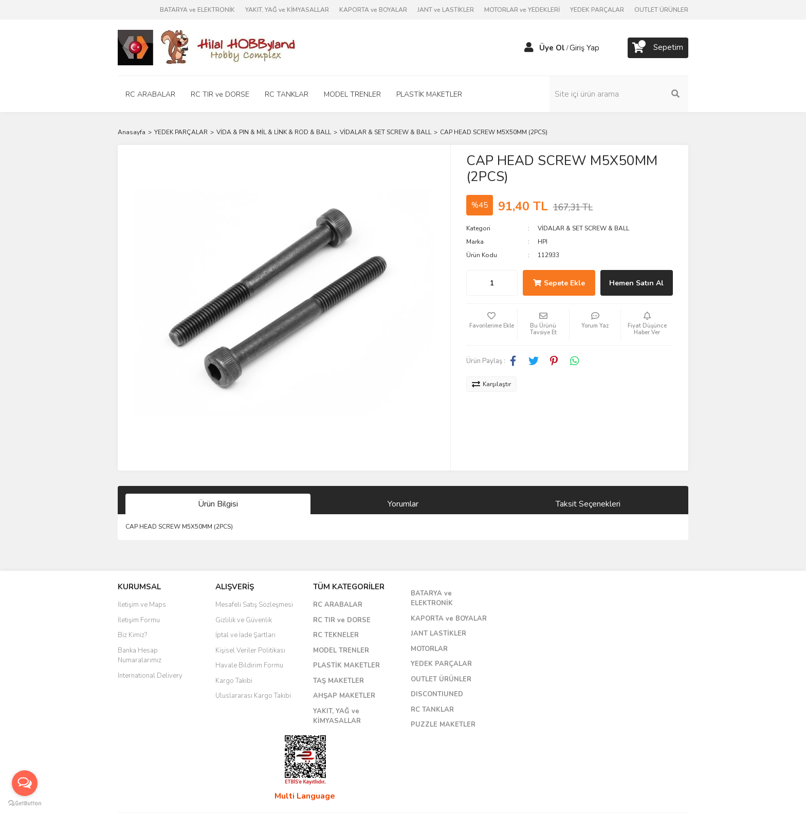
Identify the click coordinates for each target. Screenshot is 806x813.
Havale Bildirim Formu (249, 665)
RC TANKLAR (432, 709)
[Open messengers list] (25, 783)
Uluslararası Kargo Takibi (253, 695)
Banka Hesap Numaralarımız (139, 655)
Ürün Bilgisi (218, 504)
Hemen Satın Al (636, 283)
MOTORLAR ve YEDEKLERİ (522, 10)
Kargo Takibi (233, 680)
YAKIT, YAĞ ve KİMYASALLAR (287, 10)
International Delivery (150, 675)
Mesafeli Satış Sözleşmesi (254, 604)
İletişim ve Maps (142, 604)
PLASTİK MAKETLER (346, 665)
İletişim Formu (139, 620)
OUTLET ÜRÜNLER (661, 10)
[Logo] (208, 47)
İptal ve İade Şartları (245, 635)
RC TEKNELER (336, 635)
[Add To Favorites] (492, 324)
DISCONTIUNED (437, 694)
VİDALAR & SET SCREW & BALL (583, 228)
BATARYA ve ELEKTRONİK (197, 10)
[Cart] (658, 48)
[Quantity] (492, 283)
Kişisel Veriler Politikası (250, 650)
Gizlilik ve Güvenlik (243, 620)
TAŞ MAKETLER (338, 680)
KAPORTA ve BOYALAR (373, 10)
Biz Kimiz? (132, 635)
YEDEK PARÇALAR (597, 10)
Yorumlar (403, 504)
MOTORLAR (429, 649)
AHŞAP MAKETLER (344, 695)
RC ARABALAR (337, 604)
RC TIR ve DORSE (342, 620)
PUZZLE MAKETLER (443, 724)
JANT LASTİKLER (438, 633)
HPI (542, 242)
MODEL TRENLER (341, 650)
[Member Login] (529, 48)
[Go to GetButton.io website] (24, 803)
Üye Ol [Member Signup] (552, 48)
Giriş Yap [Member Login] (584, 48)
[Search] (618, 94)
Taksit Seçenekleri (588, 504)
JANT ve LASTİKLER (445, 10)
